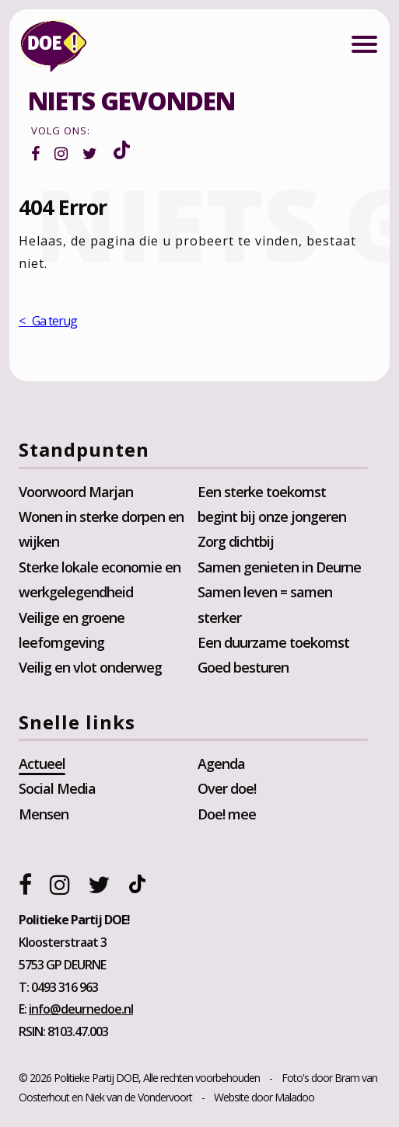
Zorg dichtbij (236, 541)
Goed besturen (243, 667)
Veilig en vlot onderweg (90, 667)
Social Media (57, 788)
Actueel (42, 763)
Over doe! (227, 788)
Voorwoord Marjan (76, 491)
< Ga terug (48, 320)
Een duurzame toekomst (273, 642)
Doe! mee (227, 814)
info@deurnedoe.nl (81, 1008)
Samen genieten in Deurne (279, 567)
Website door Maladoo (264, 1097)
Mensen (43, 814)
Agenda (221, 763)
